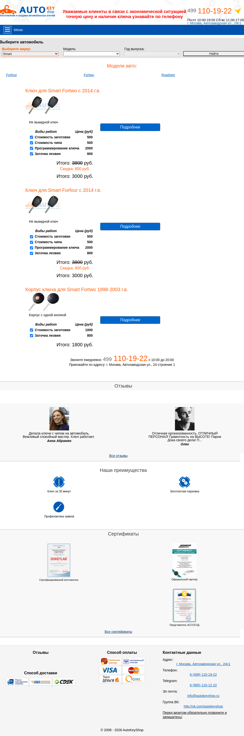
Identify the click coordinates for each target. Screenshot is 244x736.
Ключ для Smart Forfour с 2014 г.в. (63, 190)
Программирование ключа (57, 148)
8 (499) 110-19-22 (203, 674)
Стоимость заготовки (52, 137)
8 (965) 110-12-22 (203, 685)
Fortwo (89, 75)
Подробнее (130, 127)
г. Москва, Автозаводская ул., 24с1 (214, 23)
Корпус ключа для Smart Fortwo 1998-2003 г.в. (76, 289)
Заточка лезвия (48, 154)
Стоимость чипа (48, 143)
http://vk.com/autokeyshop (203, 706)
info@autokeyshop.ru (203, 696)
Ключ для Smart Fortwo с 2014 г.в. (62, 90)
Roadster (168, 75)
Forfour (11, 75)
